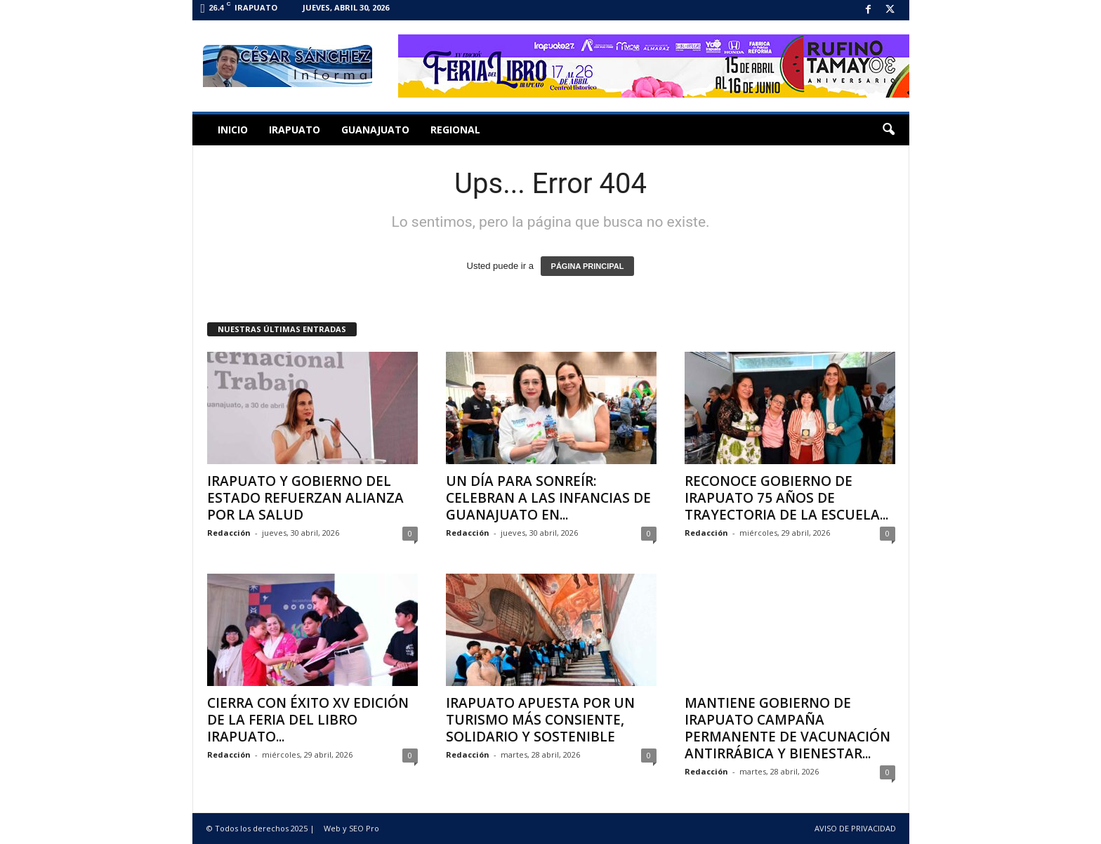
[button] (888, 129)
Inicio (233, 129)
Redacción (229, 532)
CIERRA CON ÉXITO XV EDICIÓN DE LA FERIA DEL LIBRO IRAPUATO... (308, 720)
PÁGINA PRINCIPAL (587, 266)
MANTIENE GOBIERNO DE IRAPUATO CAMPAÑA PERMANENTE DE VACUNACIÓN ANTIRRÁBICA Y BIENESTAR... (787, 728)
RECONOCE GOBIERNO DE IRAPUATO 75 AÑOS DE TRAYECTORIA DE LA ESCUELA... (786, 498)
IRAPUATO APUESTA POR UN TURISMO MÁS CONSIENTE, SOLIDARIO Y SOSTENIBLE (540, 720)
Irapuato (294, 129)
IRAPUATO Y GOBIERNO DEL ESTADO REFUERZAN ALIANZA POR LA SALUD (305, 498)
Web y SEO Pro (351, 828)
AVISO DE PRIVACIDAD (855, 828)
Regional (455, 129)
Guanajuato (375, 129)
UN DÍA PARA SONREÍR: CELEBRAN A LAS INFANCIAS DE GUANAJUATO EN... (548, 498)
